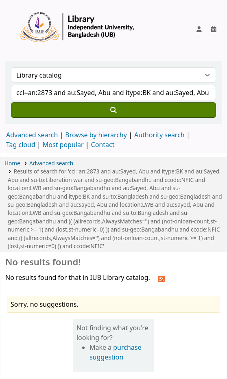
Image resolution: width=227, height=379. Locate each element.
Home (12, 163)
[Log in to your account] (199, 29)
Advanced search (32, 134)
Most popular (63, 144)
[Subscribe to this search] (161, 278)
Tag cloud (20, 144)
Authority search (159, 134)
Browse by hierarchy (96, 134)
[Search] (113, 110)
